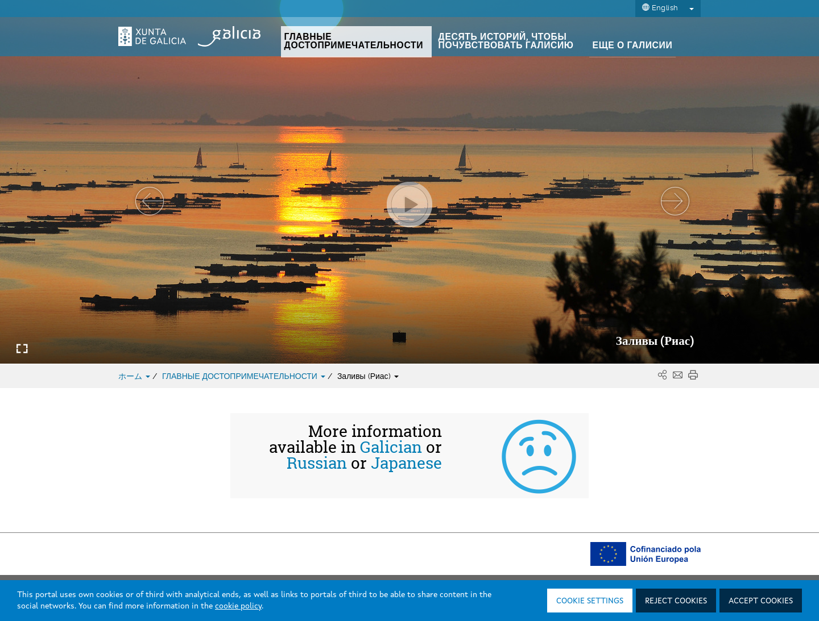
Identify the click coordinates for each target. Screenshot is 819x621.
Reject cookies (676, 601)
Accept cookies (761, 601)
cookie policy (238, 606)
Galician (391, 447)
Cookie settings (589, 601)
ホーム (135, 376)
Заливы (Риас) (368, 376)
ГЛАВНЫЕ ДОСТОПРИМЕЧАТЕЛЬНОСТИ (245, 376)
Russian (317, 463)
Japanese (406, 463)
